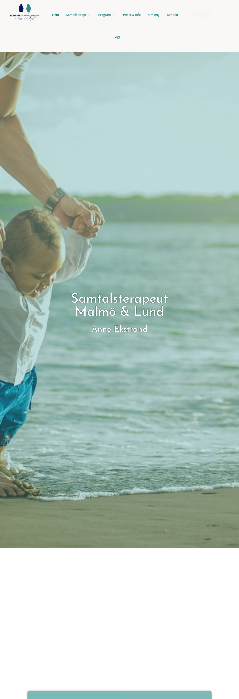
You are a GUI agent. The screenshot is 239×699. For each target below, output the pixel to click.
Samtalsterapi (78, 15)
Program (107, 15)
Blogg (116, 37)
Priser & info (132, 15)
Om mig (153, 15)
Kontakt (172, 15)
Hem (55, 15)
